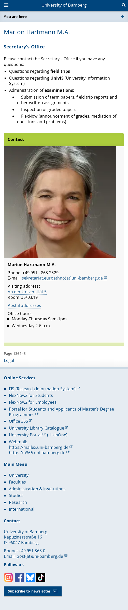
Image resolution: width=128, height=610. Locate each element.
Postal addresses (24, 305)
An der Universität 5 (27, 291)
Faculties (17, 482)
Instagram (8, 577)
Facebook (19, 577)
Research (18, 502)
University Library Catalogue (36, 428)
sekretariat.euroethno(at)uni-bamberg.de (62, 278)
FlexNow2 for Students (31, 395)
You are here (15, 16)
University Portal (25, 435)
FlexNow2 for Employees (32, 402)
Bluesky (30, 577)
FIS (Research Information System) (42, 389)
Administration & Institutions (37, 489)
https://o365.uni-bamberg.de (37, 452)
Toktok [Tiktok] (40, 577)
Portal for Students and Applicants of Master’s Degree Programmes (61, 411)
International (21, 509)
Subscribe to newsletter (29, 591)
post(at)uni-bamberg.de (40, 556)
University (19, 475)
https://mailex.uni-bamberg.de (38, 447)
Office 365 (18, 421)
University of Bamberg (64, 5)
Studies (16, 495)
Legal (9, 360)
